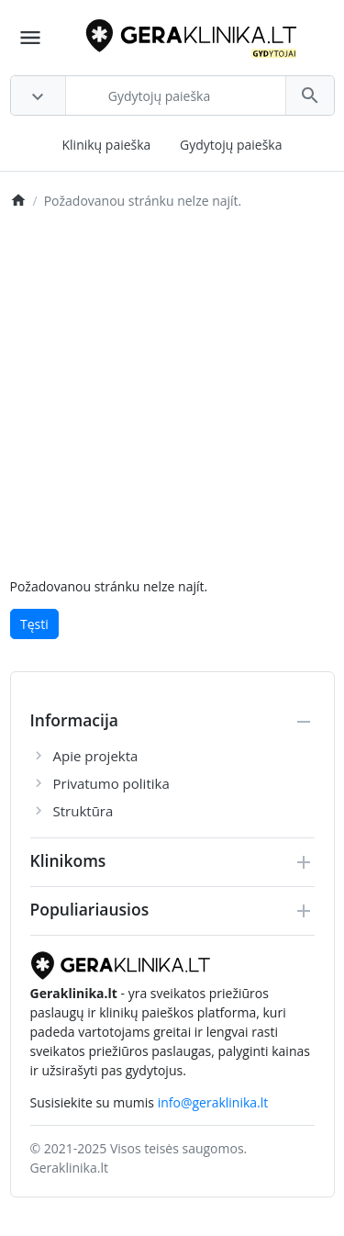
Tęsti (34, 624)
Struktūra (83, 811)
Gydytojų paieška (231, 144)
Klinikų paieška (105, 144)
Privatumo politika (111, 783)
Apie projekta (96, 756)
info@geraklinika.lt (213, 1102)
